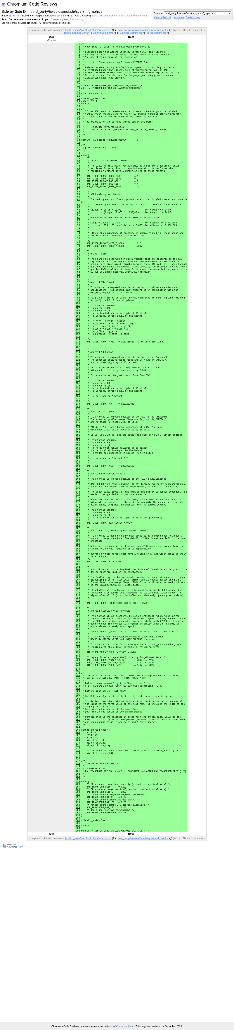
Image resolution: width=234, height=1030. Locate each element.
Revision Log (193, 17)
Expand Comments (102, 32)
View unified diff (162, 17)
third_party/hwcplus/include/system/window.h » (143, 30)
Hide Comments (157, 32)
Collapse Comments (131, 32)
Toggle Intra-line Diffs (75, 32)
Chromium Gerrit (125, 1026)
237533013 (14, 15)
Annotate (179, 17)
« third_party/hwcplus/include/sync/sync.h (88, 30)
